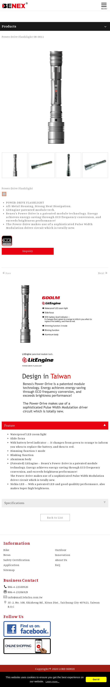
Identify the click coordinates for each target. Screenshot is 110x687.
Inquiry (28, 251)
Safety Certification (16, 560)
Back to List (55, 517)
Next (103, 273)
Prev (6, 273)
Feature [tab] (55, 425)
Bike (6, 550)
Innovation (62, 555)
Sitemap (9, 570)
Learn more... (52, 681)
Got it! (96, 679)
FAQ (57, 565)
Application (11, 565)
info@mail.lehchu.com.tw (25, 597)
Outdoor (61, 550)
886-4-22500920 (18, 587)
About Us (61, 560)
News (7, 555)
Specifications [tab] (55, 503)
